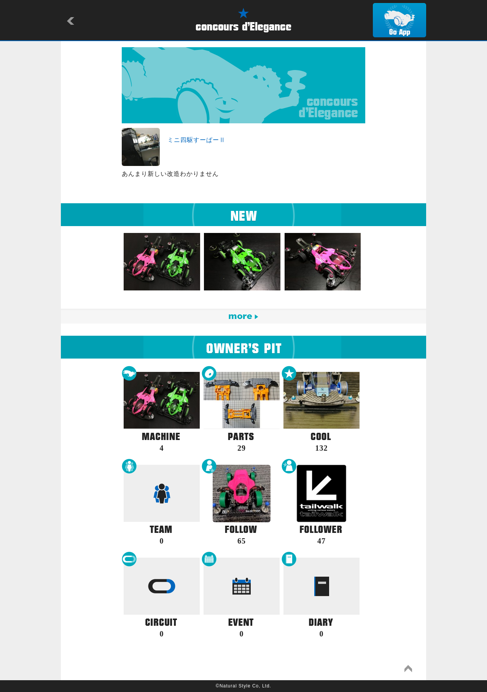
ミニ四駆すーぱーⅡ (196, 140)
